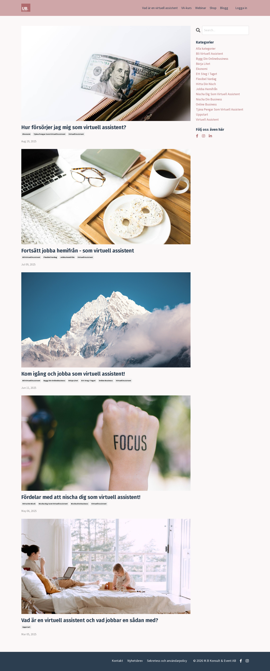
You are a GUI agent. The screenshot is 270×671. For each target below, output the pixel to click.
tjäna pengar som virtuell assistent (49, 134)
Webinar (200, 8)
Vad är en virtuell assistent (160, 8)
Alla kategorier (206, 48)
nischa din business (79, 505)
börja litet (73, 381)
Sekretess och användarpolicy (167, 662)
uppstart (26, 628)
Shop (213, 8)
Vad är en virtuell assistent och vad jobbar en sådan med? (93, 622)
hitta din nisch (28, 505)
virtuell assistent (76, 134)
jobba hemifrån (67, 258)
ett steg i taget (88, 381)
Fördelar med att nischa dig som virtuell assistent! (83, 498)
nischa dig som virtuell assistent (53, 505)
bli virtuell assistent (31, 258)
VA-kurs (186, 8)
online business (106, 381)
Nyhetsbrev (135, 662)
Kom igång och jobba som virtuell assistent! (75, 375)
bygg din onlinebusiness (54, 381)
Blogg (224, 8)
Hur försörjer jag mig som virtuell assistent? (76, 128)
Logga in (241, 8)
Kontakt (117, 662)
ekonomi (26, 134)
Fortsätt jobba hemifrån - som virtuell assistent (80, 251)
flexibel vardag (50, 258)
